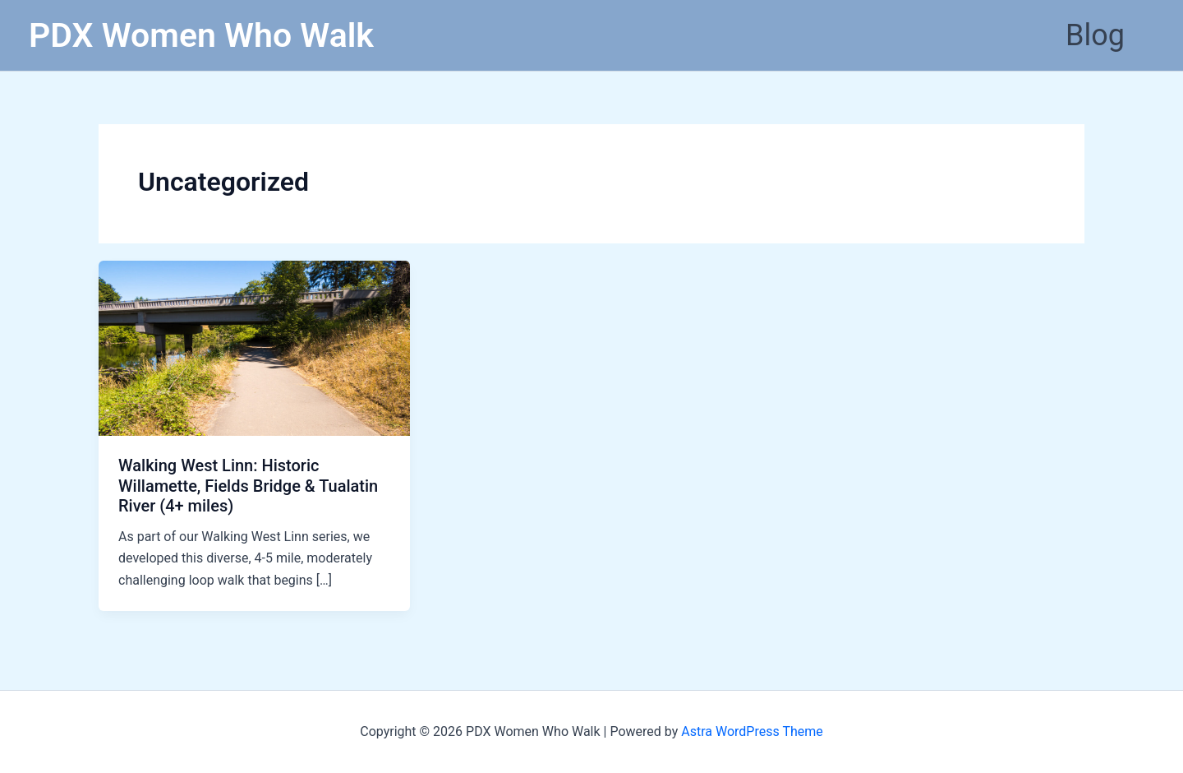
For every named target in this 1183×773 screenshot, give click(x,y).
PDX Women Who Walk (201, 35)
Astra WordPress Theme (751, 731)
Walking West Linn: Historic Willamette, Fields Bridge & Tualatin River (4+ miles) (248, 486)
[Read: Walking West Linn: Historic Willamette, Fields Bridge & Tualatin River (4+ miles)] (254, 347)
